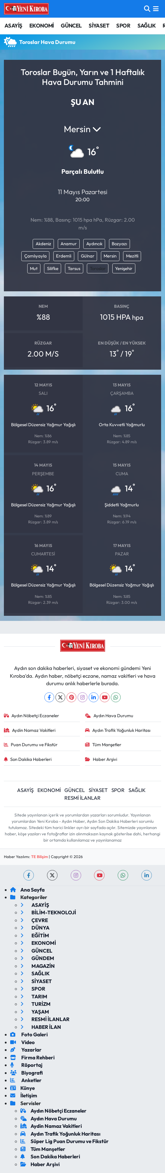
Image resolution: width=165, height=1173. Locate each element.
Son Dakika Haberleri (28, 759)
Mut (33, 268)
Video (22, 1042)
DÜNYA (34, 927)
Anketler (26, 1080)
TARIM (33, 996)
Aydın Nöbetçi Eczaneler (31, 715)
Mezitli (132, 256)
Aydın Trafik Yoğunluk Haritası (117, 730)
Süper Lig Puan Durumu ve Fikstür (64, 1141)
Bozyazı (119, 243)
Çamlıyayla (35, 256)
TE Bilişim (39, 856)
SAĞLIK (146, 25)
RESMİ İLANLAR (82, 798)
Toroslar (98, 268)
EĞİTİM (34, 935)
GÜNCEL (71, 25)
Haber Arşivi (101, 759)
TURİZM (35, 1004)
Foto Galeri (29, 1034)
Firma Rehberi (32, 1057)
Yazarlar (26, 1049)
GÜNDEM (37, 958)
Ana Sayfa (27, 889)
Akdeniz (43, 243)
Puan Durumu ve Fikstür (31, 744)
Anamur (68, 243)
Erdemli (63, 256)
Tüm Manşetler (103, 744)
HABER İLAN (40, 1027)
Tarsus (74, 268)
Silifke (52, 268)
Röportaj (26, 1065)
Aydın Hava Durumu (109, 715)
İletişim (23, 1095)
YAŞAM (34, 1012)
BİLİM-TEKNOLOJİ (48, 912)
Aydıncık (94, 243)
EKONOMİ (41, 25)
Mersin (110, 256)
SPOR (123, 25)
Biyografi (26, 1073)
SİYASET (99, 25)
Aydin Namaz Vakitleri (30, 730)
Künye (22, 1088)
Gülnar (87, 256)
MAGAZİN (37, 966)
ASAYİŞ (13, 25)
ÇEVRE (34, 920)
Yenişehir (123, 268)
